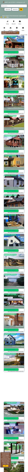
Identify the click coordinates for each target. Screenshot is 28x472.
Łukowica (6, 317)
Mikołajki (6, 59)
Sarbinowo (6, 79)
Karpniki (6, 337)
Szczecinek (6, 99)
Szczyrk (5, 238)
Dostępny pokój (11, 51)
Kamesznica (6, 445)
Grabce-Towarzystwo (8, 178)
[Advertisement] (14, 387)
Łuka (5, 277)
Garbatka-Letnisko (8, 297)
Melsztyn (6, 357)
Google (7, 455)
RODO (8, 463)
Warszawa (6, 119)
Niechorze (6, 425)
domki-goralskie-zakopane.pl (14, 2)
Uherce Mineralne (7, 198)
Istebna (5, 257)
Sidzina (5, 138)
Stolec (5, 158)
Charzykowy (6, 405)
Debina (5, 39)
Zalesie (5, 218)
